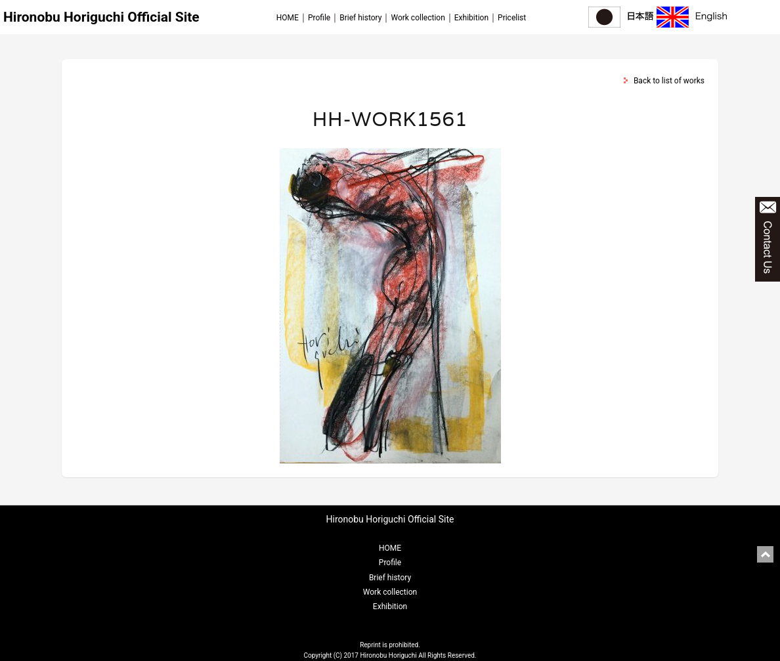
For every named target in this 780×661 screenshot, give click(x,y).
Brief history (360, 17)
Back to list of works (669, 80)
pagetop (765, 554)
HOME (287, 17)
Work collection (417, 17)
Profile (319, 17)
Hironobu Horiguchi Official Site (101, 17)
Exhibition (471, 17)
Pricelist (512, 17)
